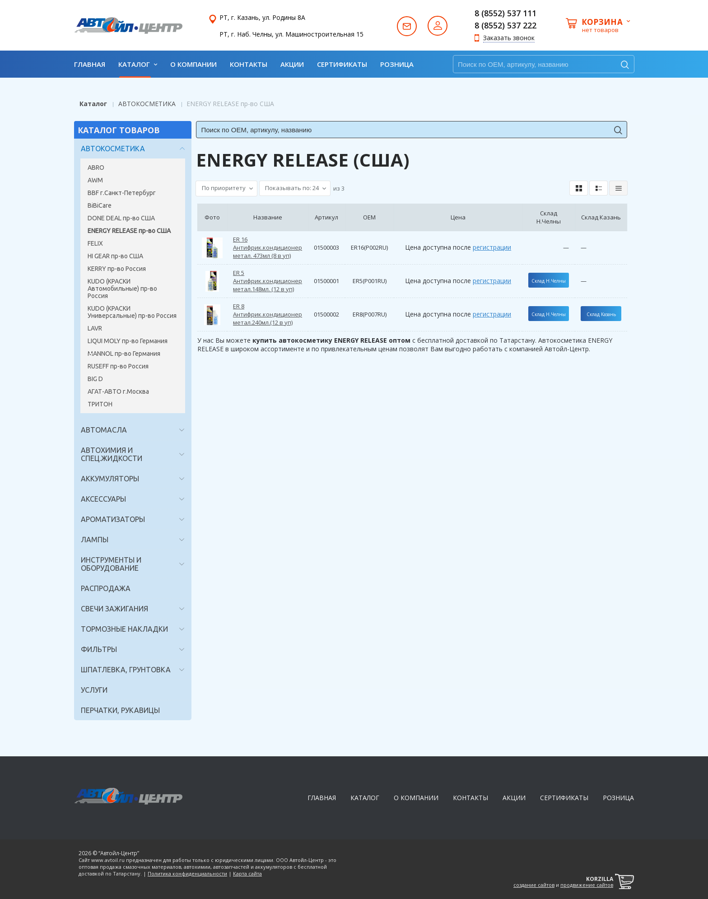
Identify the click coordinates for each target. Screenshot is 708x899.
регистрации (491, 247)
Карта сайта (247, 873)
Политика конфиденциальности (187, 873)
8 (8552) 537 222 (505, 25)
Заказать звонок (509, 37)
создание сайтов (533, 884)
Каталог (93, 103)
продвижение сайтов (586, 884)
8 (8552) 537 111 (505, 13)
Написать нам (406, 26)
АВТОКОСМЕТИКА (147, 103)
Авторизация (437, 26)
